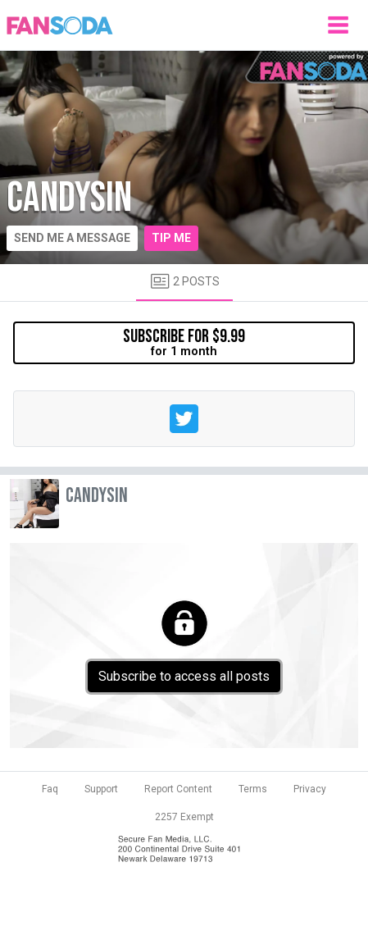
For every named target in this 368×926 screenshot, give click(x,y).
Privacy (309, 789)
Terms (253, 789)
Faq (50, 789)
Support (101, 789)
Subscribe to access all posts (184, 676)
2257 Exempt (184, 817)
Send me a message (72, 237)
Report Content (178, 789)
